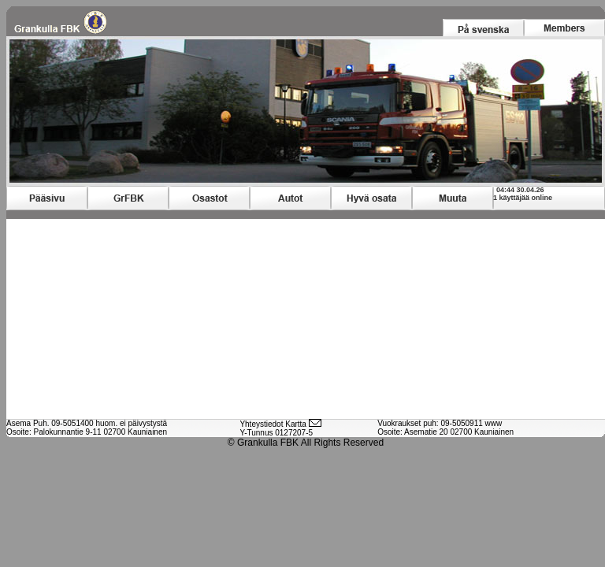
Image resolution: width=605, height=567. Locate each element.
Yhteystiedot (261, 424)
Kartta (295, 424)
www (494, 423)
